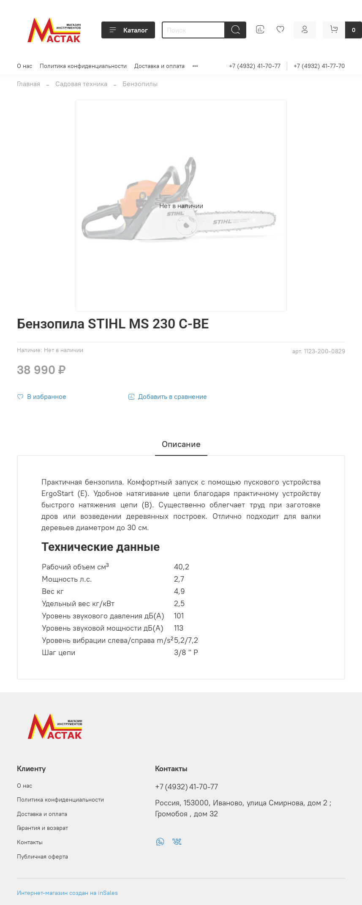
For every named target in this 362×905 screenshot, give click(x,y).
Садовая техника (81, 83)
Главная (28, 83)
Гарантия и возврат (42, 828)
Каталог (128, 30)
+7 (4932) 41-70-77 (254, 66)
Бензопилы (140, 83)
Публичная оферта (42, 856)
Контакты (30, 842)
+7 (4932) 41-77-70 (319, 66)
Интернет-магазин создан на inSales (67, 893)
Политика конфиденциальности (83, 66)
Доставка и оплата (159, 66)
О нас (24, 66)
